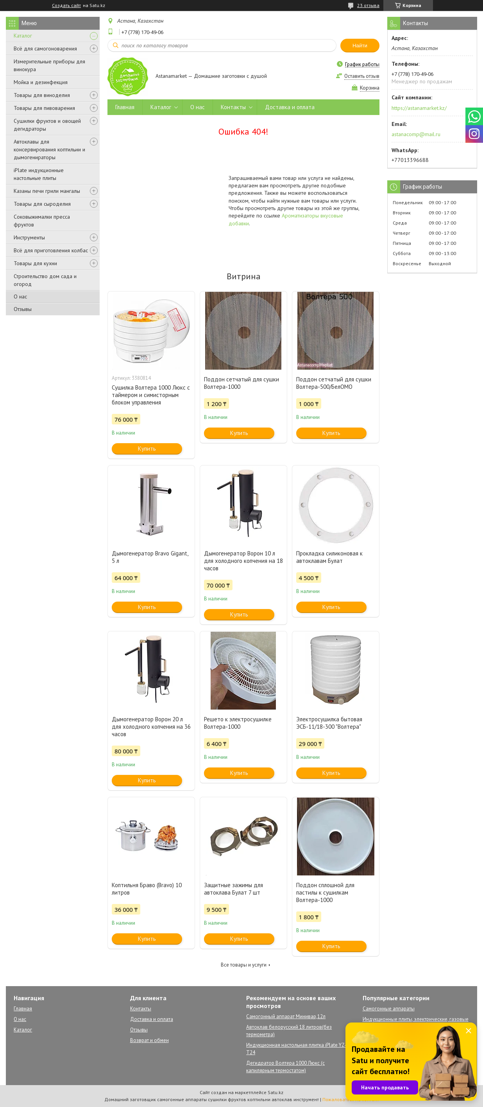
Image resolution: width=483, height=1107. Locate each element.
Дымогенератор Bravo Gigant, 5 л (150, 557)
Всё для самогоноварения (45, 48)
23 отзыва (368, 5)
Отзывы (23, 309)
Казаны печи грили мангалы (47, 190)
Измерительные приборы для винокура (49, 65)
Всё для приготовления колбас (51, 250)
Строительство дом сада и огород (45, 280)
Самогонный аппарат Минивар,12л (286, 1016)
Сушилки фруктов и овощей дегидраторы (47, 124)
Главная (124, 107)
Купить (147, 448)
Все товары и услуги (244, 964)
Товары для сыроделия (42, 203)
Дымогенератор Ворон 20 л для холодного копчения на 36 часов (151, 726)
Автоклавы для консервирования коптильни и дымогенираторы (49, 149)
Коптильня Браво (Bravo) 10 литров (147, 888)
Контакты (233, 107)
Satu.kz (275, 1092)
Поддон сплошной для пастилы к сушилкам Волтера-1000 (325, 892)
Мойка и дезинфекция (41, 82)
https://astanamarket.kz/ (419, 107)
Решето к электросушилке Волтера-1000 (238, 722)
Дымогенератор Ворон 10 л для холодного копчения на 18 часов (243, 561)
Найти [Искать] (359, 46)
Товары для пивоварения (44, 107)
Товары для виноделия (42, 95)
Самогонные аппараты (389, 1008)
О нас (20, 296)
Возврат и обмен (149, 1040)
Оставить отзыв (361, 76)
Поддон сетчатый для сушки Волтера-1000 (241, 383)
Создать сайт (66, 5)
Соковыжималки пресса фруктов (42, 220)
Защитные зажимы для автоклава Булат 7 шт (233, 888)
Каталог (23, 35)
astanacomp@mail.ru (416, 134)
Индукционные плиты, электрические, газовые (416, 1019)
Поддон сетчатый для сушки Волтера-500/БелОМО (333, 383)
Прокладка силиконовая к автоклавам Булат (329, 557)
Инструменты (29, 237)
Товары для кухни (35, 263)
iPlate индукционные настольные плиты (39, 174)
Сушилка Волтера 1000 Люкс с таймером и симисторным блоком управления (151, 395)
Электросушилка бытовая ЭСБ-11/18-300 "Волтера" (329, 722)
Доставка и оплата (290, 107)
